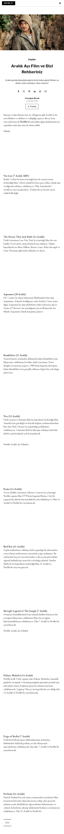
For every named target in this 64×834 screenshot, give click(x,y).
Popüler (32, 59)
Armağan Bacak (32, 98)
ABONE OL (8, 3)
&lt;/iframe (32, 467)
